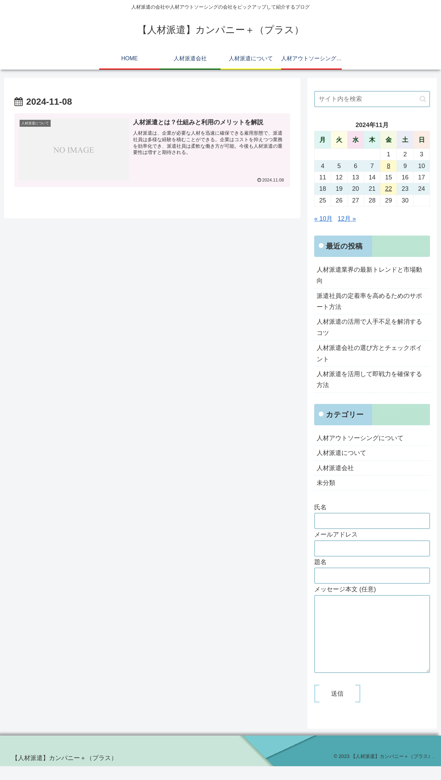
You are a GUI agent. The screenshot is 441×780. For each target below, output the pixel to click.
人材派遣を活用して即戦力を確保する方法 (369, 379)
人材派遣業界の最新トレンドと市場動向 (369, 275)
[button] (423, 99)
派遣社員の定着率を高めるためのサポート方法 (369, 301)
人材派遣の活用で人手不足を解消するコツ (369, 327)
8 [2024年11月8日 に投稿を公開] (388, 166)
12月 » (347, 218)
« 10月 (323, 218)
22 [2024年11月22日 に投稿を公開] (388, 188)
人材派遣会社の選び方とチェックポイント (369, 353)
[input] (372, 99)
